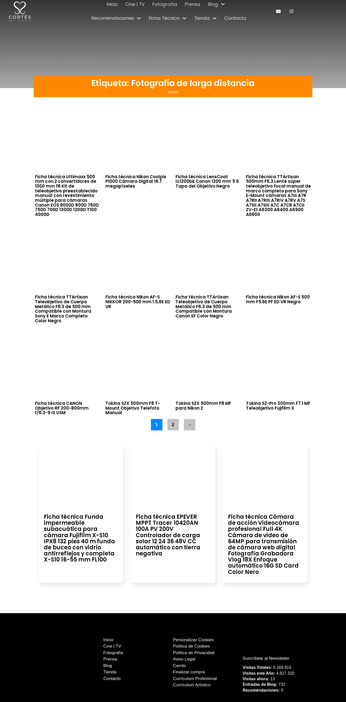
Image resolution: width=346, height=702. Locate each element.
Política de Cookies (191, 646)
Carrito (179, 665)
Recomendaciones (112, 18)
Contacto (235, 18)
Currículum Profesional (195, 678)
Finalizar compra (189, 672)
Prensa (192, 4)
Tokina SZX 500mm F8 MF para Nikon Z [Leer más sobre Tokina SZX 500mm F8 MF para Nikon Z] (203, 405)
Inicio (112, 4)
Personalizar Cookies (193, 639)
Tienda (202, 18)
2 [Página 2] (173, 424)
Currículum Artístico (191, 685)
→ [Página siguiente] (189, 424)
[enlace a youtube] (278, 11)
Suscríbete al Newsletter (266, 658)
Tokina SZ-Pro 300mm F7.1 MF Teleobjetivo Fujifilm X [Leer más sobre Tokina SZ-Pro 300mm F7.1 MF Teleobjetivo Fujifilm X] (278, 405)
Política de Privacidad (193, 652)
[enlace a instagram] (291, 11)
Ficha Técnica (164, 18)
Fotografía (164, 4)
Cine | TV (135, 4)
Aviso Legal (184, 659)
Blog (213, 4)
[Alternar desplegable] (223, 4)
